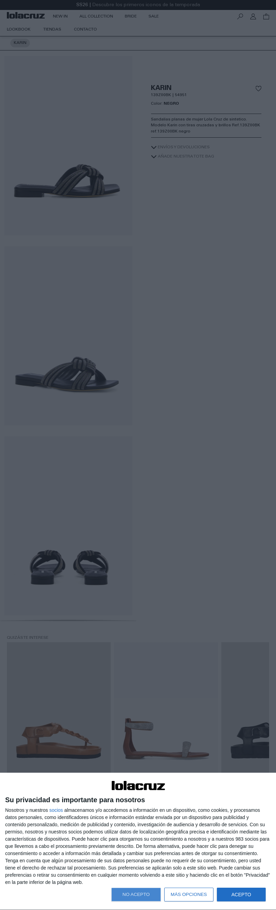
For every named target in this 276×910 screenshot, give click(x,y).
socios (56, 810)
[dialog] (138, 841)
